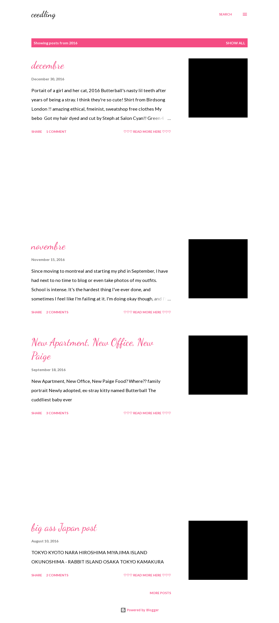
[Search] (225, 14)
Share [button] (36, 131)
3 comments (57, 413)
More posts (160, 593)
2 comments (57, 312)
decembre (47, 65)
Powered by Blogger (139, 610)
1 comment (56, 131)
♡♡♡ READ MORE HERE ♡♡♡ (147, 131)
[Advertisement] (109, 187)
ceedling (43, 14)
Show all (235, 43)
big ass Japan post (64, 527)
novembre (48, 246)
